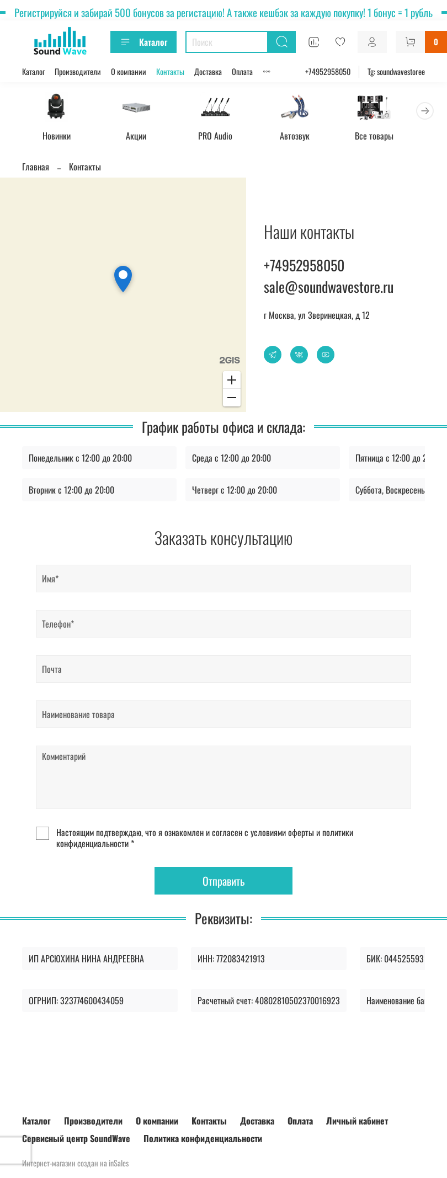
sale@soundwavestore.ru (328, 287)
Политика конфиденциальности (202, 1138)
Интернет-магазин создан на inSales (75, 1163)
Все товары (389, 137)
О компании (128, 71)
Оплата (242, 71)
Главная (35, 167)
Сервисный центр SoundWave (76, 1138)
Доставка (208, 71)
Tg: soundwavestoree (396, 71)
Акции (141, 137)
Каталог (143, 42)
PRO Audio (223, 137)
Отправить (223, 882)
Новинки (58, 137)
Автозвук (306, 137)
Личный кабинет (357, 1120)
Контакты (170, 71)
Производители (78, 71)
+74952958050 (327, 71)
